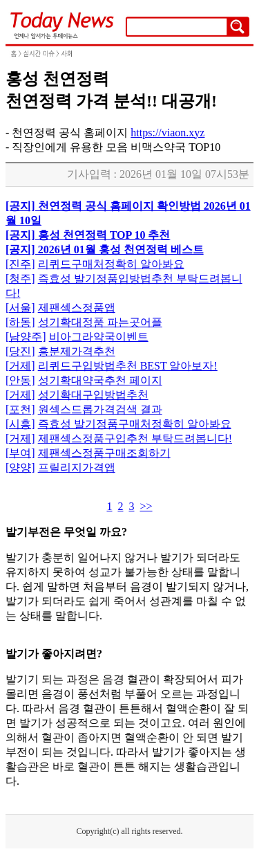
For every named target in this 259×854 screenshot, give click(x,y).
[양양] (20, 467)
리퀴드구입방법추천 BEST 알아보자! (128, 366)
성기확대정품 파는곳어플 (100, 322)
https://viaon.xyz (167, 132)
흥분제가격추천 (76, 351)
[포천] (20, 409)
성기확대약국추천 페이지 (100, 380)
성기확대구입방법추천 (93, 395)
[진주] (20, 264)
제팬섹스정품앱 (76, 308)
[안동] (20, 380)
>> (146, 506)
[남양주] (26, 337)
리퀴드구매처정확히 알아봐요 (111, 264)
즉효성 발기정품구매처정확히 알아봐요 (134, 424)
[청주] (20, 278)
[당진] (20, 351)
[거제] (20, 366)
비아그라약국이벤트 (98, 337)
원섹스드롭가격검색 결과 (100, 409)
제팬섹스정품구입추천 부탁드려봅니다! (135, 438)
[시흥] (20, 424)
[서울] (20, 308)
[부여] (20, 453)
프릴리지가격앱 (76, 467)
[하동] (20, 322)
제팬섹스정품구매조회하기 (104, 453)
